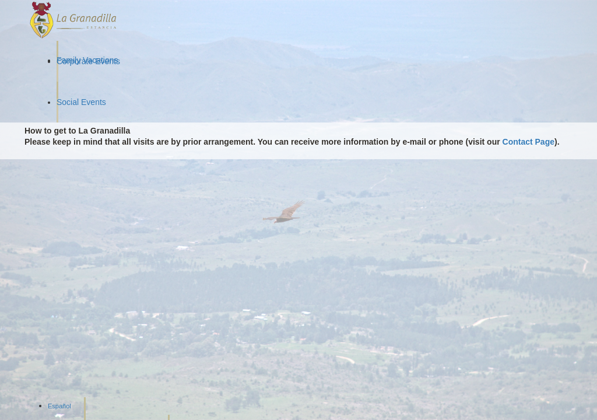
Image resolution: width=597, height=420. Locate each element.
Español (59, 406)
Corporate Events (88, 61)
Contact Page (528, 141)
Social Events (81, 102)
